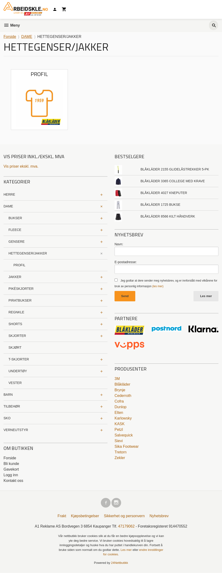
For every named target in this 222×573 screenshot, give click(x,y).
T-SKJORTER (18, 359)
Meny (12, 25)
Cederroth (123, 396)
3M (117, 379)
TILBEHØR (12, 406)
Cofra (119, 401)
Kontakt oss (13, 481)
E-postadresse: (126, 262)
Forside (10, 37)
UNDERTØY (17, 371)
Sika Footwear (127, 447)
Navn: (119, 244)
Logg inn (11, 475)
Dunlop (121, 407)
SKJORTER (17, 336)
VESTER (15, 383)
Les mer (206, 296)
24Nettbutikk (119, 563)
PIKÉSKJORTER (20, 289)
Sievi (119, 441)
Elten (119, 413)
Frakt (62, 517)
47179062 (126, 527)
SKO (7, 418)
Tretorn (121, 452)
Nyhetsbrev (159, 517)
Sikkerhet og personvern (124, 517)
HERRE (9, 194)
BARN (8, 394)
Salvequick (124, 435)
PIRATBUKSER (20, 300)
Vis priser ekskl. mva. (21, 166)
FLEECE (14, 230)
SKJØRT (14, 347)
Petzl (119, 430)
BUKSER (15, 218)
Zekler (120, 458)
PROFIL (19, 265)
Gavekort (11, 469)
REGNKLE (16, 312)
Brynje (120, 390)
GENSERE (16, 241)
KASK (120, 424)
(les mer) (157, 286)
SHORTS (15, 324)
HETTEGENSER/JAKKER (27, 253)
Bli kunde (11, 464)
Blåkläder (122, 385)
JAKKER (14, 277)
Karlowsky (123, 418)
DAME (8, 206)
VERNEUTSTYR (16, 430)
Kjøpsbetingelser (85, 517)
